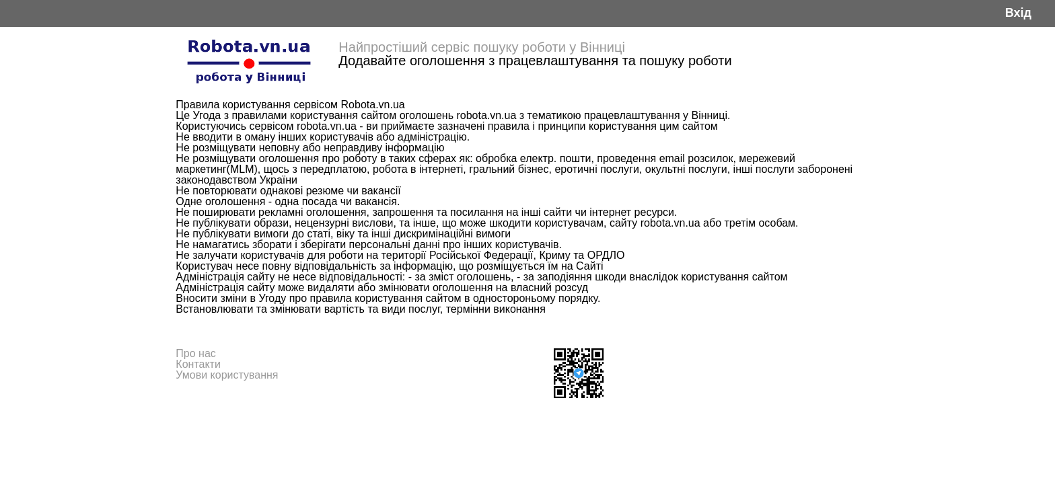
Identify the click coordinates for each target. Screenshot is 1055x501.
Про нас (195, 353)
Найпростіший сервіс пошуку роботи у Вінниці (481, 47)
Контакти (198, 364)
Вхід (1018, 13)
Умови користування (227, 375)
